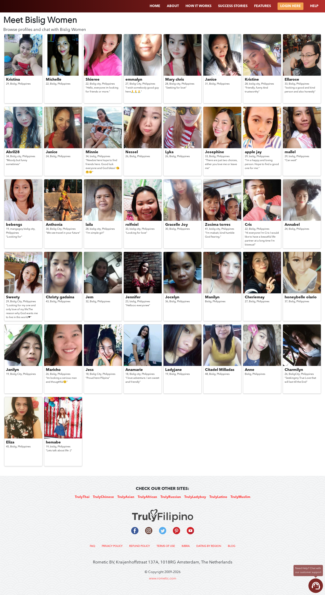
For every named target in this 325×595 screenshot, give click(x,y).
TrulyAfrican (147, 497)
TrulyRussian (170, 497)
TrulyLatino (218, 497)
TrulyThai (82, 497)
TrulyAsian (125, 497)
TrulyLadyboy (195, 497)
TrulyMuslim (240, 497)
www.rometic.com (162, 578)
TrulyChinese (103, 497)
